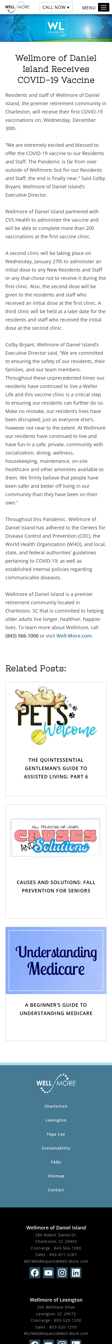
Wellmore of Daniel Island (56, 1227)
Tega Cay (56, 1134)
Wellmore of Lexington (56, 1300)
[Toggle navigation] (103, 7)
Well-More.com (74, 635)
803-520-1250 (63, 1327)
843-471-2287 (63, 1254)
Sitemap (56, 1175)
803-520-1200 (67, 1320)
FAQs (56, 1161)
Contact (56, 1189)
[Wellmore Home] (16, 7)
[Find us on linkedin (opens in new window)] (75, 1272)
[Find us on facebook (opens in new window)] (34, 1272)
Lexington (56, 1120)
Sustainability (56, 1148)
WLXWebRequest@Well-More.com (56, 1333)
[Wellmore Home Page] (56, 1083)
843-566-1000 (67, 1248)
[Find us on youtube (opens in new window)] (48, 1272)
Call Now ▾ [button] (56, 7)
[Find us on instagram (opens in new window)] (62, 1272)
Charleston (56, 1106)
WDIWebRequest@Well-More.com (56, 1261)
